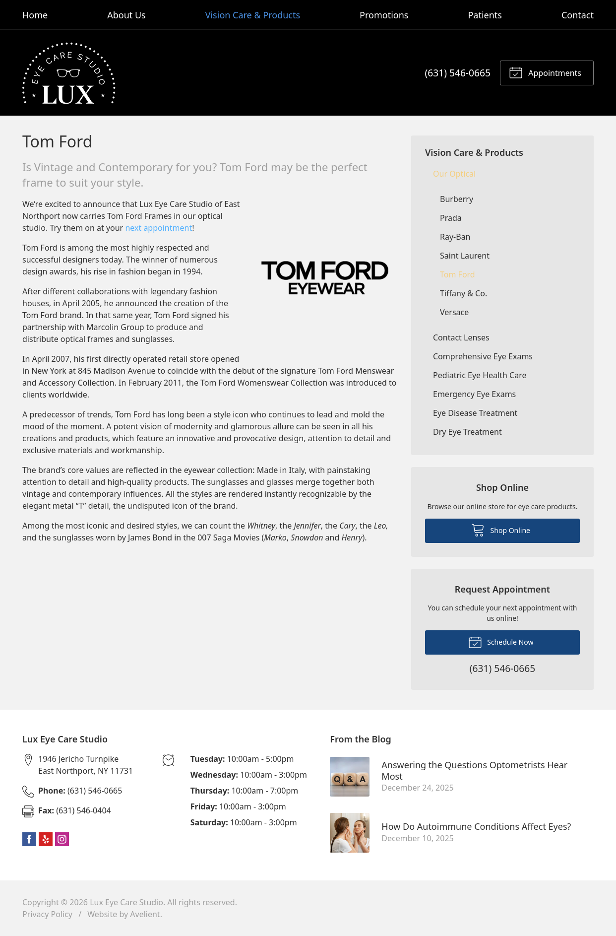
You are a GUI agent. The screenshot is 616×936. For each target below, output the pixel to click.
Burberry (456, 199)
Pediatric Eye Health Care (479, 375)
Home (35, 15)
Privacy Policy (47, 914)
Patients (485, 15)
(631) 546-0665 (458, 72)
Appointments (545, 72)
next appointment (158, 227)
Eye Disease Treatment (475, 412)
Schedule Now (501, 642)
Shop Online (500, 529)
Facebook (29, 839)
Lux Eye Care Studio (126, 902)
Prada (451, 217)
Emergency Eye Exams (474, 394)
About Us (126, 15)
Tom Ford (457, 274)
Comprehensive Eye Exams (483, 356)
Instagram (62, 839)
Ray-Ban (455, 236)
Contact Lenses (461, 337)
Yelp (46, 839)
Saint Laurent (465, 255)
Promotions (384, 15)
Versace (454, 312)
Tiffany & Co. (463, 293)
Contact (577, 15)
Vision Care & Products (252, 15)
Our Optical (454, 173)
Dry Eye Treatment (467, 431)
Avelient (145, 914)
